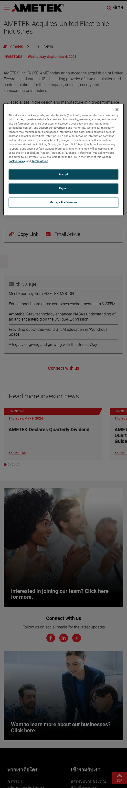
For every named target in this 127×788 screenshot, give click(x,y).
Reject (63, 188)
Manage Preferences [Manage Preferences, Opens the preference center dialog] (63, 202)
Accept (63, 174)
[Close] (117, 109)
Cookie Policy (17, 161)
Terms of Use (40, 161)
